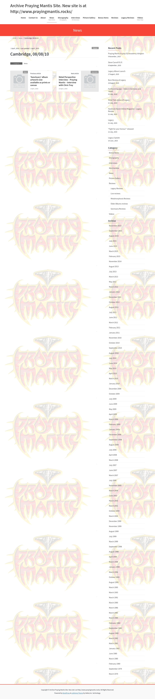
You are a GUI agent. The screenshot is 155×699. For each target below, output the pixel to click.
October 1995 (114, 577)
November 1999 (115, 526)
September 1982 (115, 628)
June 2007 (113, 470)
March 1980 (113, 658)
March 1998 (113, 562)
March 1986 (113, 607)
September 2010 (115, 348)
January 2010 (114, 383)
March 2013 (113, 276)
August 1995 (114, 582)
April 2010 (113, 373)
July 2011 (112, 312)
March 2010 (113, 378)
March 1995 (113, 587)
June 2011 (113, 317)
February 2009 (114, 424)
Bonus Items (114, 152)
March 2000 (113, 516)
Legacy (111, 120)
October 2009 (114, 394)
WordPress (66, 693)
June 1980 (113, 653)
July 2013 (112, 271)
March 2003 (113, 500)
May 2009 (112, 409)
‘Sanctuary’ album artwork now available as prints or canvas (40, 81)
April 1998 (113, 556)
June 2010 (113, 363)
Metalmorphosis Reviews (120, 198)
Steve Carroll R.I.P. (115, 62)
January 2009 (114, 429)
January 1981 (114, 648)
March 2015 (113, 251)
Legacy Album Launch (116, 71)
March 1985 (113, 613)
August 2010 (114, 353)
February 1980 (114, 663)
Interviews (113, 163)
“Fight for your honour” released (121, 129)
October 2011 (114, 302)
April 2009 (113, 414)
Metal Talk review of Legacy (118, 100)
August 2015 (114, 236)
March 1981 (113, 643)
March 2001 (113, 506)
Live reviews (115, 193)
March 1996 (113, 572)
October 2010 (114, 343)
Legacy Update (114, 137)
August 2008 (114, 444)
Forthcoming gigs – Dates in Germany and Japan (124, 90)
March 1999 (113, 541)
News (95, 48)
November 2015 (115, 225)
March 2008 (113, 460)
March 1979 (113, 674)
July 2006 (112, 480)
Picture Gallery (115, 178)
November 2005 (115, 485)
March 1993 (113, 592)
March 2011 (113, 322)
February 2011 (114, 327)
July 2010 (112, 358)
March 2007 (113, 475)
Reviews (112, 183)
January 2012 (114, 292)
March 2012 (113, 287)
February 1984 (114, 623)
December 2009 (115, 388)
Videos (111, 214)
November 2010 (115, 337)
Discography (114, 158)
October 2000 (114, 511)
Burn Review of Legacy (117, 80)
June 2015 (113, 246)
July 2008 (112, 450)
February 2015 (114, 256)
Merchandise (114, 168)
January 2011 (114, 332)
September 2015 (115, 231)
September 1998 (115, 546)
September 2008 (115, 439)
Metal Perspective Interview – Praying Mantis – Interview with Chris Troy (68, 81)
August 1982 (114, 633)
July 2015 (112, 241)
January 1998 (114, 567)
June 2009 (113, 404)
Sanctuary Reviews (118, 209)
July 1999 (112, 536)
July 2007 (112, 465)
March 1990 (113, 602)
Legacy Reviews (117, 188)
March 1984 (113, 618)
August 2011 (114, 307)
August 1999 (114, 531)
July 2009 (112, 399)
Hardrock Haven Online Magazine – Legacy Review (124, 110)
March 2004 (113, 490)
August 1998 (114, 551)
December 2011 (115, 297)
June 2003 (113, 495)
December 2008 (115, 434)
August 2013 (114, 266)
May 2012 (112, 281)
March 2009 (113, 419)
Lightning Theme (77, 693)
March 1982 (113, 638)
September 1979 (115, 669)
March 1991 (113, 597)
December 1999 (115, 521)
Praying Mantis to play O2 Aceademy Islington (126, 53)
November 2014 (115, 261)
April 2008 (113, 455)
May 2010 (112, 368)
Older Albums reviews (119, 203)
